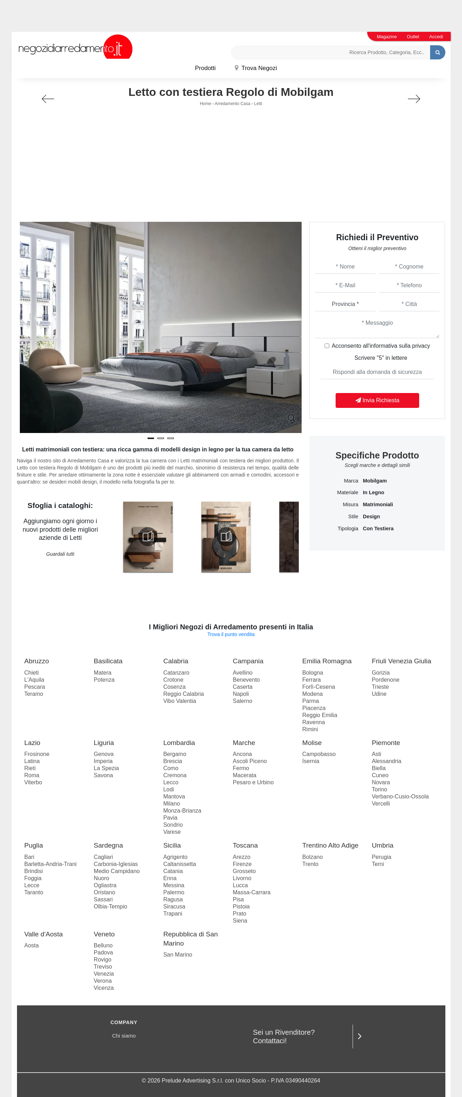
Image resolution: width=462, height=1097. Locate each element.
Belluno (103, 945)
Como (170, 768)
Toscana (245, 845)
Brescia (172, 761)
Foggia (33, 878)
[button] (151, 438)
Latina (32, 761)
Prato (239, 914)
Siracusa (174, 906)
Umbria (382, 845)
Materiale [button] (347, 492)
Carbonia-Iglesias (116, 864)
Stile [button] (353, 516)
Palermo (173, 892)
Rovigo (103, 960)
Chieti (31, 673)
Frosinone (37, 754)
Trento (310, 864)
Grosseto (244, 871)
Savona (103, 775)
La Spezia (106, 768)
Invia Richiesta (377, 400)
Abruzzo (36, 661)
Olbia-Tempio (110, 906)
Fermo (241, 768)
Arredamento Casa (232, 103)
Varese (172, 832)
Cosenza (174, 687)
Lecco (170, 782)
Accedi (436, 36)
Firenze (242, 864)
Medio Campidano (117, 871)
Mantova (174, 796)
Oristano (104, 892)
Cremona (175, 775)
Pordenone (385, 680)
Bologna (312, 673)
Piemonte (386, 742)
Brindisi (33, 871)
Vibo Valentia (179, 701)
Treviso (103, 967)
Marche (244, 742)
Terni (378, 864)
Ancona (242, 754)
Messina (173, 885)
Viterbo (33, 782)
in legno (373, 492)
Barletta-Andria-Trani (50, 864)
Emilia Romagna (327, 661)
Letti (258, 103)
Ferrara (311, 680)
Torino (379, 789)
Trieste (380, 687)
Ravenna (313, 722)
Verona (103, 981)
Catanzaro (176, 673)
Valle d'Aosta (43, 934)
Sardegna (108, 845)
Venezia (104, 974)
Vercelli (381, 804)
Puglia (33, 845)
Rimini (310, 729)
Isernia (310, 761)
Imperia (103, 761)
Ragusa (173, 899)
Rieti (30, 768)
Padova (103, 952)
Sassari (103, 899)
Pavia (170, 818)
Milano (171, 804)
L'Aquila (34, 680)
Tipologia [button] (348, 528)
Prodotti (205, 68)
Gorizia (381, 673)
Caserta (242, 687)
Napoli (241, 694)
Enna (169, 878)
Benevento (246, 680)
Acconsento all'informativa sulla (381, 346)
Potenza (104, 680)
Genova (104, 754)
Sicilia (172, 845)
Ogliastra (105, 885)
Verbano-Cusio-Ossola (400, 796)
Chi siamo (124, 1036)
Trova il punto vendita (231, 634)
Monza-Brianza (182, 811)
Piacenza (314, 708)
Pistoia (241, 906)
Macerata (244, 775)
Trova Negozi (256, 68)
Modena (312, 694)
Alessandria (386, 761)
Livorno (242, 878)
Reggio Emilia (319, 715)
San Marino (177, 955)
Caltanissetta (179, 864)
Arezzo (241, 857)
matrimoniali (378, 504)
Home (205, 103)
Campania (248, 661)
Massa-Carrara (251, 892)
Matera (103, 673)
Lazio (32, 742)
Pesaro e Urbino (253, 782)
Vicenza (104, 988)
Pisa (238, 899)
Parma (310, 701)
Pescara (34, 687)
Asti (376, 754)
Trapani (172, 914)
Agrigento (175, 857)
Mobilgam (375, 481)
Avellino (242, 673)
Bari (29, 857)
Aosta (31, 945)
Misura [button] (350, 504)
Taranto (33, 892)
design (371, 516)
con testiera (378, 528)
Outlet (413, 36)
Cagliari (103, 857)
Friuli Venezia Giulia (401, 661)
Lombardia (179, 742)
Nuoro (101, 878)
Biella (379, 768)
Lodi (168, 789)
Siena (240, 921)
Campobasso (319, 754)
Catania (173, 871)
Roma (32, 775)
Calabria (175, 661)
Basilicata (108, 661)
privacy (421, 346)
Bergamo (174, 754)
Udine (379, 694)
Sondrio (173, 825)
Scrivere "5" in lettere (380, 358)
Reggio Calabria (183, 694)
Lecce (32, 885)
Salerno (242, 701)
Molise (312, 742)
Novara (381, 782)
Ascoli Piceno (250, 761)
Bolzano (312, 857)
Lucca (240, 885)
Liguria (104, 742)
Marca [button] (351, 481)
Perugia (381, 857)
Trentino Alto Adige (330, 845)
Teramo (33, 694)
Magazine (387, 36)
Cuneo (380, 775)
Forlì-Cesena (318, 687)
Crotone (173, 680)
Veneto (104, 934)
